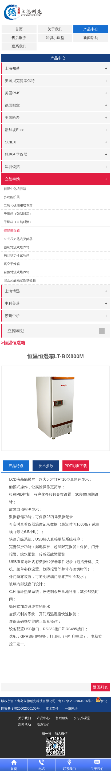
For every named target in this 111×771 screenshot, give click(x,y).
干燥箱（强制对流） (18, 214)
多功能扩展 (12, 197)
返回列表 (100, 687)
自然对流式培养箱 (16, 272)
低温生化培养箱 (15, 189)
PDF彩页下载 (76, 466)
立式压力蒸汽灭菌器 (18, 239)
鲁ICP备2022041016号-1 (76, 701)
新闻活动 (90, 38)
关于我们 (54, 29)
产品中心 (90, 29)
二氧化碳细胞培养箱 (18, 205)
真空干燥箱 (12, 264)
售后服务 (18, 38)
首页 (19, 29)
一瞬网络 (70, 708)
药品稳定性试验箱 (16, 255)
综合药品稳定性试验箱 (20, 280)
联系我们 (18, 46)
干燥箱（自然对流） (18, 222)
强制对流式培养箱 (16, 247)
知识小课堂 (55, 38)
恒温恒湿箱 (12, 231)
